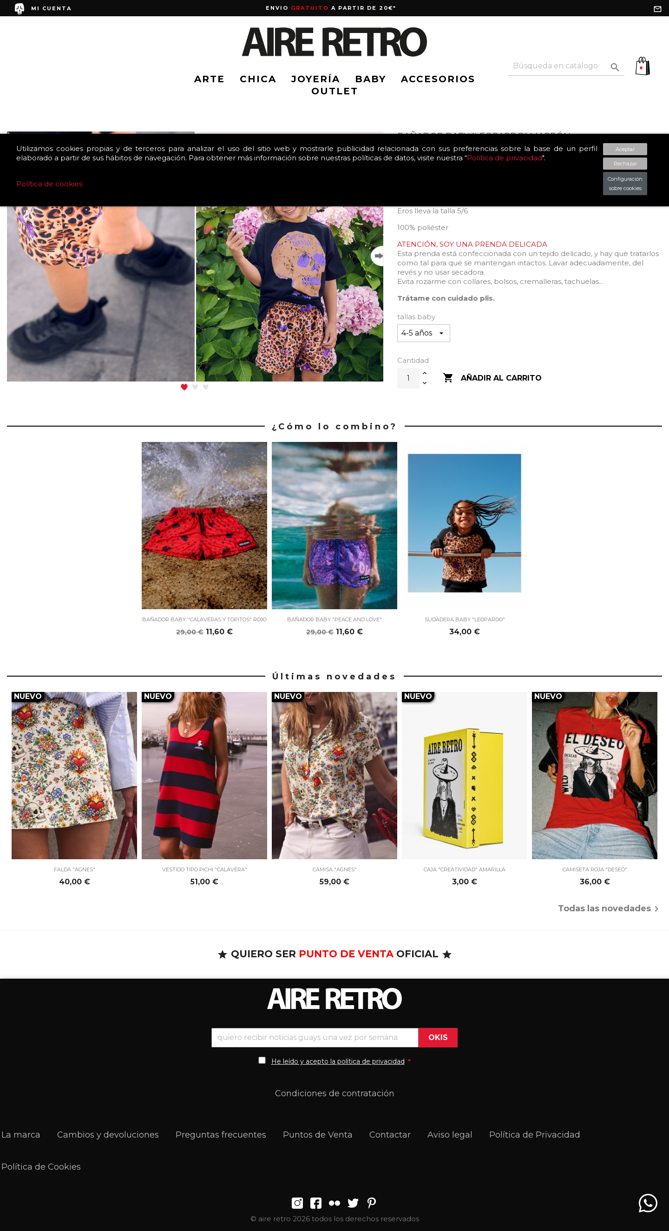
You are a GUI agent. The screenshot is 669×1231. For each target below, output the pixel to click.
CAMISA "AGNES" (335, 869)
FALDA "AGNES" (74, 869)
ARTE (209, 79)
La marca (20, 1135)
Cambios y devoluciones (108, 1135)
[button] (184, 386)
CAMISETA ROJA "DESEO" (595, 869)
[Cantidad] (408, 378)
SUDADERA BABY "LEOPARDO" (465, 619)
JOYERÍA (315, 79)
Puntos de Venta (318, 1135)
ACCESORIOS (438, 79)
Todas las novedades (610, 909)
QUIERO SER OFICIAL (335, 954)
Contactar (390, 1135)
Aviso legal (449, 1135)
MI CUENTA (51, 8)
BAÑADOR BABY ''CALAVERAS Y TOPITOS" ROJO (204, 619)
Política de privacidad (504, 157)
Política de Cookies (41, 1167)
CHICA (258, 79)
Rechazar (625, 163)
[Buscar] (566, 66)
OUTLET (334, 91)
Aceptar (625, 149)
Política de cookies (49, 183)
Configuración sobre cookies (625, 183)
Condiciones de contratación (334, 1093)
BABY (370, 79)
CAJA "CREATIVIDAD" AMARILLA (464, 869)
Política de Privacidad (534, 1135)
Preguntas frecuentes (221, 1135)
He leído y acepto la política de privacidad (338, 1061)
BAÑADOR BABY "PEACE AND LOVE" (334, 619)
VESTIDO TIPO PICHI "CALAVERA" (204, 869)
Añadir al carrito (492, 378)
